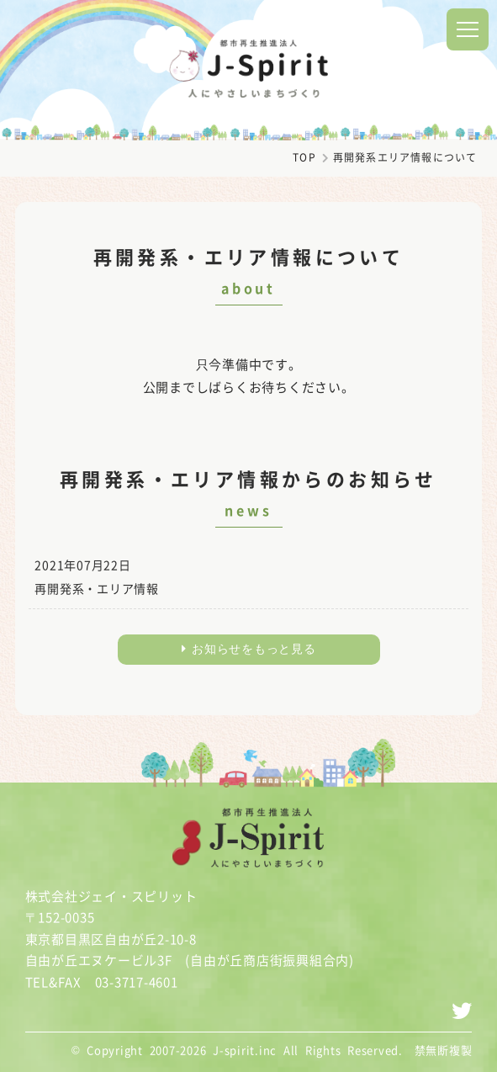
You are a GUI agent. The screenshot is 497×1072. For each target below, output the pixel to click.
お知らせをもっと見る (249, 648)
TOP (304, 157)
